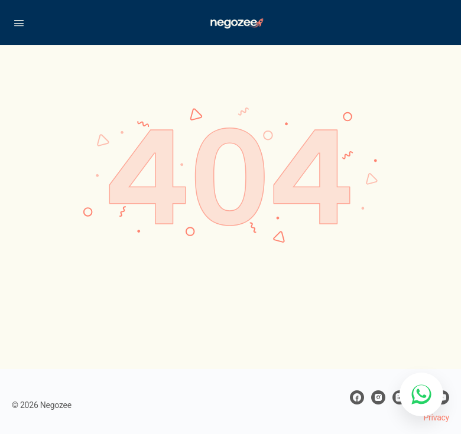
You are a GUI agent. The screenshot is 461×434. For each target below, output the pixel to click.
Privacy (436, 417)
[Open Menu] (19, 22)
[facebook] (357, 397)
